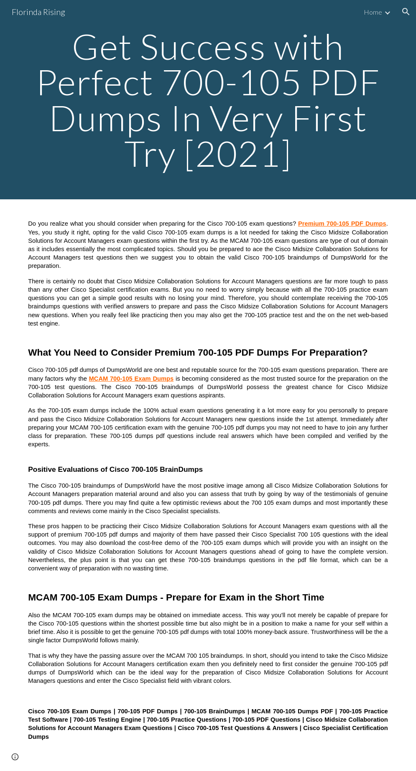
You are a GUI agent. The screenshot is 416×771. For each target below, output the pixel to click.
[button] (406, 12)
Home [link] (373, 12)
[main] (208, 99)
